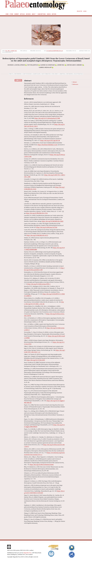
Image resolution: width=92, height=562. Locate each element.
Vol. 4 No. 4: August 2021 (11, 50)
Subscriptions (42, 14)
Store (11, 14)
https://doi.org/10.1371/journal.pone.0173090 (47, 118)
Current (16, 14)
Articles (22, 14)
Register (79, 11)
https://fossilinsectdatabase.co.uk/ (47, 145)
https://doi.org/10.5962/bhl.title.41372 (37, 235)
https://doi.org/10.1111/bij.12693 (36, 360)
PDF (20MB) (18, 80)
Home (7, 14)
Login (84, 11)
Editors (54, 14)
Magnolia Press (27, 553)
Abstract (75, 82)
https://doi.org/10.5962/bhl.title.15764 (37, 213)
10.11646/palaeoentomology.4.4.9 (54, 50)
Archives (28, 14)
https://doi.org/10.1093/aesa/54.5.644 (46, 227)
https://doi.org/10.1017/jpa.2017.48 (50, 140)
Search (49, 14)
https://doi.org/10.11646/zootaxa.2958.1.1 (39, 284)
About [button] (34, 14)
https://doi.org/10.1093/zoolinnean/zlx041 (42, 464)
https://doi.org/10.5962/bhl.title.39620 (52, 221)
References (75, 84)
